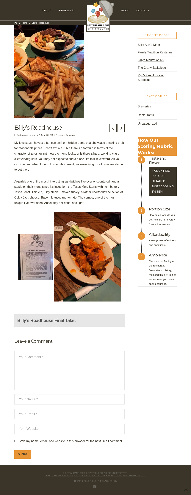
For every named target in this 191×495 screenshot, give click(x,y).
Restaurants (22, 135)
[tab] (163, 181)
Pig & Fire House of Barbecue (151, 77)
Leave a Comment (66, 135)
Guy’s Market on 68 (150, 60)
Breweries (144, 106)
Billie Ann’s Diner (149, 44)
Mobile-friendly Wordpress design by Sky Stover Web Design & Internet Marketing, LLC (95, 476)
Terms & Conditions (85, 481)
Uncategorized (147, 123)
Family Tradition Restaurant (156, 52)
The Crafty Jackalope (152, 67)
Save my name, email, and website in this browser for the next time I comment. (71, 441)
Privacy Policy (108, 481)
